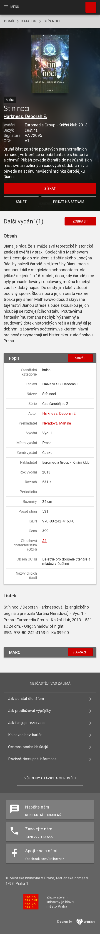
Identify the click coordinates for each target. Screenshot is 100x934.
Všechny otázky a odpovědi (50, 778)
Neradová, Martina (56, 423)
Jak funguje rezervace (27, 723)
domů (9, 21)
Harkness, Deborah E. (25, 116)
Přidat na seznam (68, 202)
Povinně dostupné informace (32, 759)
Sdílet (21, 202)
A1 (44, 541)
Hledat (89, 5)
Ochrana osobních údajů (28, 747)
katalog (28, 21)
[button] (50, 64)
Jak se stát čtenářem (26, 698)
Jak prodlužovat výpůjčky (29, 711)
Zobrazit (80, 221)
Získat (50, 189)
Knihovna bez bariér (25, 735)
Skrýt (80, 358)
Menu (11, 7)
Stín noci (52, 21)
